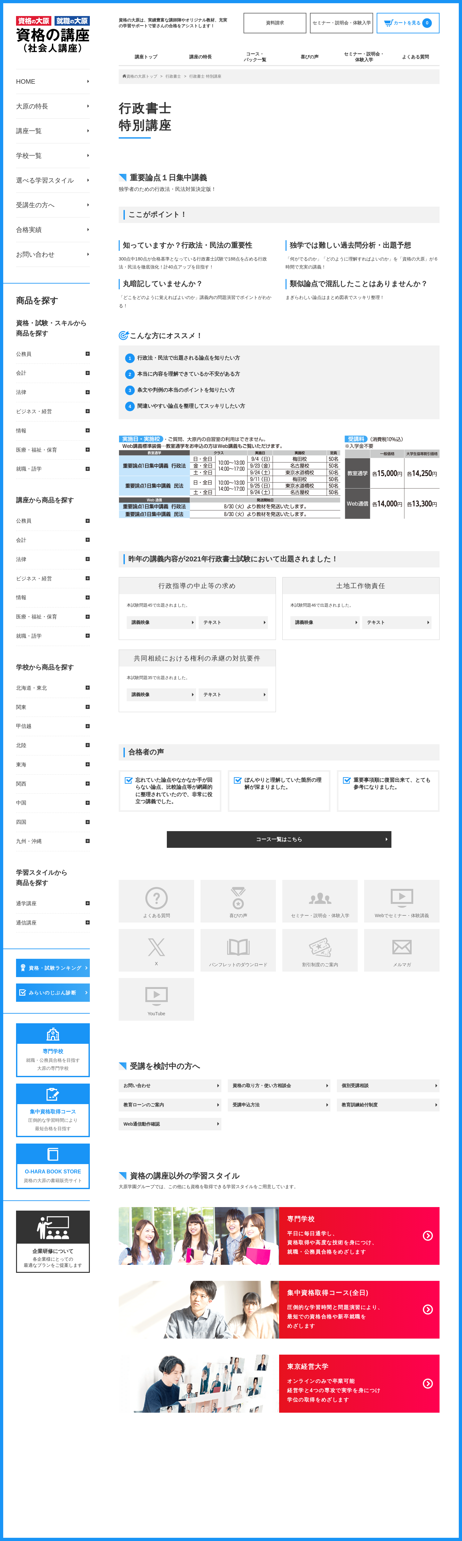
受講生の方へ (35, 205)
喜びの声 (310, 56)
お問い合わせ (35, 254)
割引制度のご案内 (320, 964)
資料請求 (275, 22)
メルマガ (402, 964)
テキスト (212, 622)
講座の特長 (200, 56)
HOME (25, 81)
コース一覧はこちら (279, 839)
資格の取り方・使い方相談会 (262, 1085)
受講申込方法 (246, 1104)
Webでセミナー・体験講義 (402, 915)
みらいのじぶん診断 (53, 993)
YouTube (156, 1013)
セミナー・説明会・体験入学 (341, 22)
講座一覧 (29, 130)
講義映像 (141, 622)
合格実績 (29, 229)
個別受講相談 (355, 1085)
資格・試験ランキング (55, 968)
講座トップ (146, 56)
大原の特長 (32, 106)
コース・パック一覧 (255, 56)
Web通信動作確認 (142, 1124)
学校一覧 (29, 155)
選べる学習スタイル (45, 180)
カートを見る (408, 23)
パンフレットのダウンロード (238, 964)
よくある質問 (415, 56)
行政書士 (173, 76)
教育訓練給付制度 (360, 1104)
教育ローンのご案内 (144, 1104)
